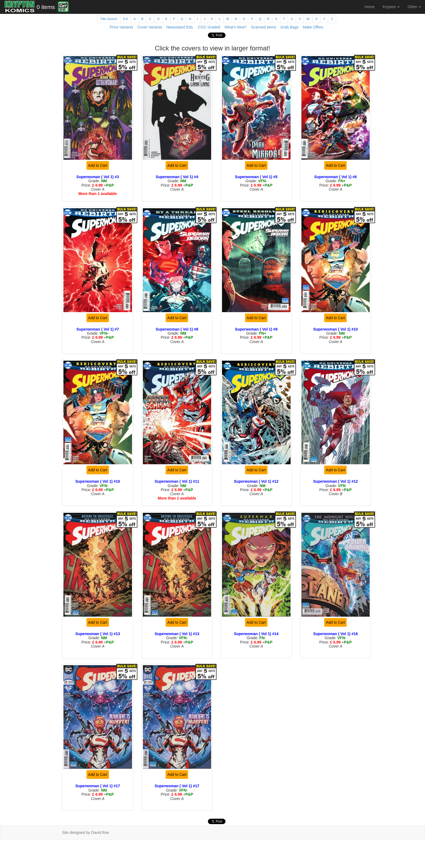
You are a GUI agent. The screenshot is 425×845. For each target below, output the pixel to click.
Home (370, 7)
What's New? (235, 27)
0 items (46, 7)
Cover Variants (149, 27)
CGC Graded (209, 27)
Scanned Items (263, 27)
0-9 (125, 19)
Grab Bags (289, 27)
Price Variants (121, 27)
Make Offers (313, 27)
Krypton (391, 7)
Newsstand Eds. (180, 27)
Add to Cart (97, 165)
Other (414, 7)
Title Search (108, 19)
